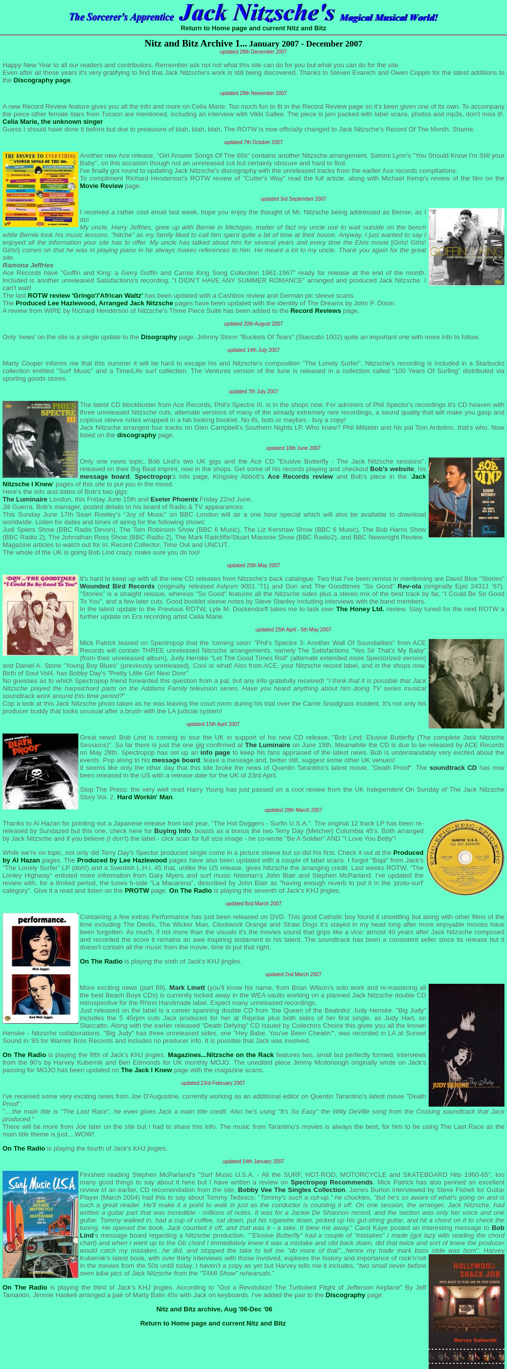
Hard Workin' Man (145, 797)
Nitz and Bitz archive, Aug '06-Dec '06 (214, 1309)
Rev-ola (410, 586)
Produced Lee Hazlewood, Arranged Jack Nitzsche (94, 303)
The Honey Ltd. (360, 609)
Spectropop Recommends (332, 1182)
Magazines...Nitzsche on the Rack (221, 1055)
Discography (345, 1295)
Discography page (42, 80)
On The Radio (190, 890)
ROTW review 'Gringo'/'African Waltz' (85, 295)
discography (136, 435)
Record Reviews (315, 310)
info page (216, 752)
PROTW (137, 890)
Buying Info (172, 831)
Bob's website (392, 469)
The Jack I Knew (146, 1070)
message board (104, 476)
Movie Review (101, 186)
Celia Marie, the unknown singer (53, 121)
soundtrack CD (453, 767)
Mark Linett (187, 987)
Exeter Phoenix (174, 499)
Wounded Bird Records (117, 586)
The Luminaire (25, 499)
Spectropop (153, 476)
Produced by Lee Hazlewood (122, 860)
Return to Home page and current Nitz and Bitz (253, 28)
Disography (159, 337)
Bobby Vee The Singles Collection (291, 1190)
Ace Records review (300, 476)
